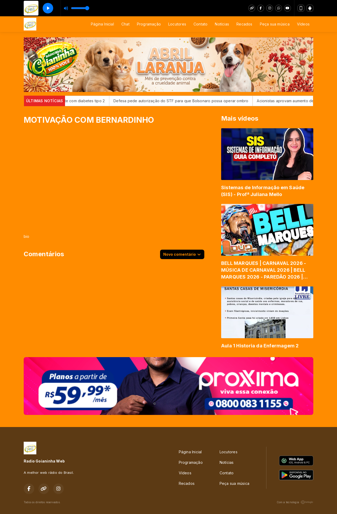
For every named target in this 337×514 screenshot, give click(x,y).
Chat (125, 24)
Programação (149, 24)
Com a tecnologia (295, 502)
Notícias (222, 24)
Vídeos (303, 24)
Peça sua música (275, 24)
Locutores (177, 24)
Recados (244, 24)
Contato (200, 24)
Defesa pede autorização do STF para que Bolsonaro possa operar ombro (190, 101)
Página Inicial (102, 24)
